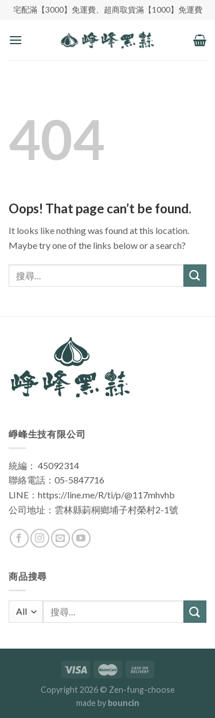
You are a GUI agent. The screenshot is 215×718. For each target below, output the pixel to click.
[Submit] (194, 275)
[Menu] (15, 40)
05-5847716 (79, 479)
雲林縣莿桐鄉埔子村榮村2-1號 (116, 509)
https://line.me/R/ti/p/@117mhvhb (106, 494)
